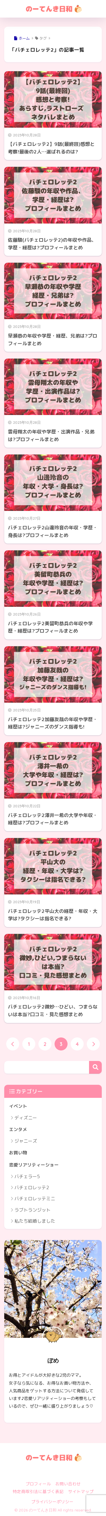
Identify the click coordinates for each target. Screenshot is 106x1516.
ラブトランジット (32, 1210)
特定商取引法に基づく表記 (38, 1491)
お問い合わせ (68, 1484)
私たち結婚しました (34, 1221)
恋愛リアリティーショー (34, 1165)
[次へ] (93, 1043)
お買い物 (18, 1152)
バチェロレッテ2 (31, 1187)
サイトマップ (81, 1491)
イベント (18, 1106)
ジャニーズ (25, 1141)
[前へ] (12, 1043)
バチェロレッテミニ (34, 1198)
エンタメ (18, 1129)
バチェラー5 (27, 1176)
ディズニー (25, 1118)
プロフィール (38, 1484)
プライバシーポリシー (52, 1502)
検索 (95, 1067)
